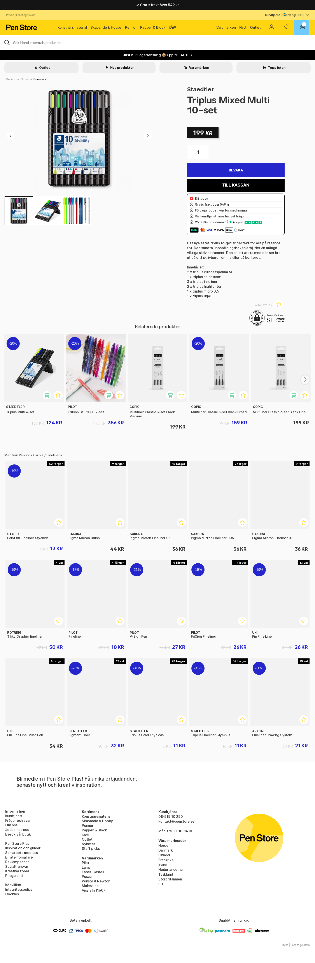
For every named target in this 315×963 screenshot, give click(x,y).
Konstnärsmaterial (72, 27)
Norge (163, 845)
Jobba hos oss (17, 829)
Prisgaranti (14, 875)
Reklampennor (17, 862)
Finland (164, 855)
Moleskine (90, 886)
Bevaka (236, 170)
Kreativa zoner (17, 871)
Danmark (165, 850)
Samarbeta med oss (21, 852)
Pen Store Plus (17, 843)
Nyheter (88, 844)
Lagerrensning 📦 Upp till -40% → (157, 55)
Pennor (131, 27)
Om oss (11, 825)
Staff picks (91, 848)
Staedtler (200, 89)
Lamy (86, 867)
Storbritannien (170, 879)
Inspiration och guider (22, 848)
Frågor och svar (17, 820)
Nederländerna (170, 869)
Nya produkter (122, 67)
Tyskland (165, 874)
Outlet (255, 27)
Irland (162, 864)
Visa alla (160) (93, 890)
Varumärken (226, 27)
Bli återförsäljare (19, 857)
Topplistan (276, 67)
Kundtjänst (272, 15)
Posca (87, 876)
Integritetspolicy (19, 889)
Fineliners (39, 79)
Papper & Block (152, 27)
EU (160, 884)
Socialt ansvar (16, 866)
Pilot (85, 863)
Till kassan (235, 185)
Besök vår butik (18, 834)
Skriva (24, 79)
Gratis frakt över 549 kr (157, 5)
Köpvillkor (13, 885)
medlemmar (239, 210)
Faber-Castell (93, 872)
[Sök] (157, 42)
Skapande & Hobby (106, 27)
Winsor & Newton (96, 881)
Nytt (243, 27)
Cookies (12, 894)
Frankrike (165, 860)
